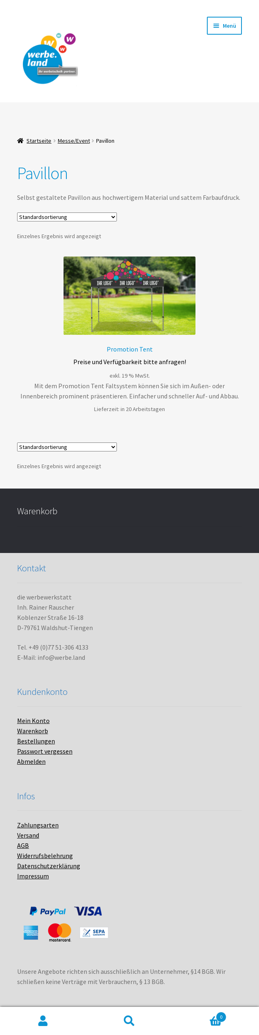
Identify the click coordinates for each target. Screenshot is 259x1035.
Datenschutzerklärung (48, 866)
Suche (129, 1021)
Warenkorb (32, 731)
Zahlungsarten (38, 825)
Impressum (33, 876)
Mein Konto (33, 721)
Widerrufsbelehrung (45, 855)
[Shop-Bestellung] (67, 216)
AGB (23, 845)
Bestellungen (36, 741)
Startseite (38, 140)
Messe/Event (74, 140)
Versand (28, 835)
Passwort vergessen (44, 751)
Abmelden (31, 761)
